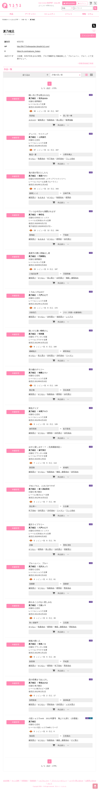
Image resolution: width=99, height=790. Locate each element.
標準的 (68, 197)
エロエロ (32, 120)
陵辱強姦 (69, 120)
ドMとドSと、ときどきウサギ (42, 486)
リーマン (69, 355)
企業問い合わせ (90, 780)
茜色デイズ (33, 408)
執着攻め (50, 120)
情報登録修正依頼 (85, 63)
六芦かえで (43, 295)
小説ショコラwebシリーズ (47, 727)
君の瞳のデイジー (36, 369)
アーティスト (30, 14)
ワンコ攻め (70, 159)
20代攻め (60, 159)
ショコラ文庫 (41, 143)
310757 (50, 3)
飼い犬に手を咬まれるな (39, 95)
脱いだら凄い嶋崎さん (38, 331)
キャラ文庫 (40, 104)
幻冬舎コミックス (42, 218)
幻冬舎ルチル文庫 (43, 220)
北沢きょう (43, 566)
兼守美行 (42, 450)
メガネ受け (70, 704)
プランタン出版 (41, 337)
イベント (68, 14)
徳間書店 (38, 101)
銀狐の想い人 (34, 641)
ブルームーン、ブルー (38, 563)
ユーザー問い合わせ (76, 780)
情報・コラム (87, 14)
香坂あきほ (43, 683)
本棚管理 (15, 99)
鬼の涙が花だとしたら (38, 173)
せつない (32, 159)
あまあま (41, 197)
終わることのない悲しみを (40, 602)
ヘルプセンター (43, 780)
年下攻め (50, 159)
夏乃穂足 (32, 98)
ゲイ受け (74, 740)
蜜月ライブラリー (36, 524)
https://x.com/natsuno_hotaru (28, 51)
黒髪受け (67, 549)
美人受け (60, 120)
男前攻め (67, 588)
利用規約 (25, 780)
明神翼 (41, 334)
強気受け (60, 317)
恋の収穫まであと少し (38, 679)
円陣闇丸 (42, 256)
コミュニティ (49, 14)
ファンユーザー (88, 35)
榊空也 (41, 215)
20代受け (67, 239)
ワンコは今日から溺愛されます (42, 211)
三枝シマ (42, 605)
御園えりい (43, 373)
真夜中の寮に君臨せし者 (39, 253)
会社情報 (6, 780)
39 (59, 3)
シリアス (69, 317)
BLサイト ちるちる (60, 786)
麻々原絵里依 (44, 489)
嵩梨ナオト (43, 176)
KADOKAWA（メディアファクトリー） (51, 179)
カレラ (49, 783)
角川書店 (38, 492)
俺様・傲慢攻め (72, 278)
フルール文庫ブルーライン (47, 182)
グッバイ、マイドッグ (38, 134)
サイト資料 (15, 780)
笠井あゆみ (43, 98)
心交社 (37, 140)
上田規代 (42, 137)
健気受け (41, 120)
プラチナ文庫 (41, 340)
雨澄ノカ (42, 644)
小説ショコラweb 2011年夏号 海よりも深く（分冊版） (54, 718)
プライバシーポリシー (59, 780)
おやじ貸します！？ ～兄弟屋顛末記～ (45, 447)
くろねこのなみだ (36, 292)
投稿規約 (33, 780)
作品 (11, 14)
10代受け (60, 278)
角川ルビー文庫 (42, 495)
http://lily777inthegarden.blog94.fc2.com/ (33, 46)
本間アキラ (43, 411)
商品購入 (59, 125)
